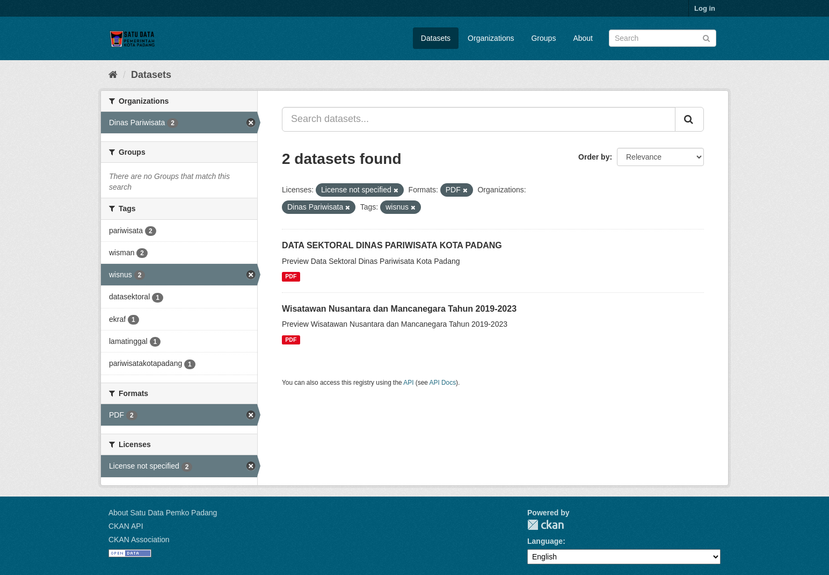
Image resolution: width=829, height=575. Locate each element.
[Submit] (706, 37)
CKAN (545, 524)
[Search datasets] (662, 38)
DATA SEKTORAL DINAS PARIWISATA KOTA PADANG (392, 245)
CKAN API (125, 526)
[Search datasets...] (478, 119)
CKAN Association (139, 539)
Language (545, 541)
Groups (543, 38)
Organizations (491, 38)
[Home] (113, 74)
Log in (704, 8)
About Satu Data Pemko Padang (162, 512)
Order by (593, 157)
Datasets (435, 38)
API (408, 382)
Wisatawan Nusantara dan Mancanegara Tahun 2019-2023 (399, 308)
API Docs (443, 382)
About (583, 38)
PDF (290, 277)
